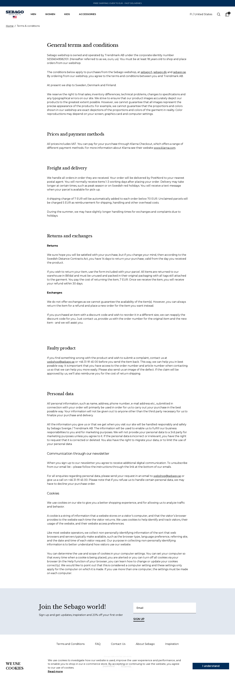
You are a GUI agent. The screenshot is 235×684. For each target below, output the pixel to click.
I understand (210, 666)
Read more (55, 671)
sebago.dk (160, 72)
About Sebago (145, 644)
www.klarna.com (164, 147)
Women (51, 14)
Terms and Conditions (70, 644)
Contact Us (118, 644)
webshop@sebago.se (61, 361)
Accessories (89, 14)
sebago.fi (146, 72)
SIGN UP (138, 619)
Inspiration (172, 644)
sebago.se (179, 72)
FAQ (98, 644)
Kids (68, 14)
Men (35, 14)
